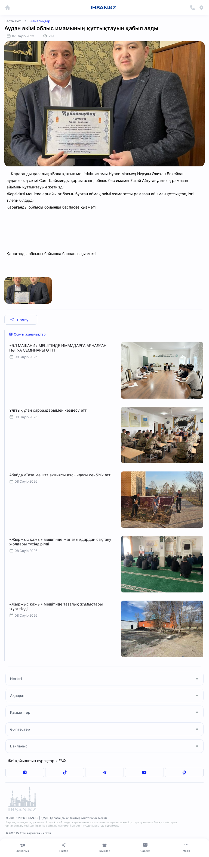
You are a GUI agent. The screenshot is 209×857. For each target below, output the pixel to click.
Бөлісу (19, 320)
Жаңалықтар (39, 21)
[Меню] (186, 847)
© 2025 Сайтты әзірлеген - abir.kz (28, 833)
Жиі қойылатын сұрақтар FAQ (37, 760)
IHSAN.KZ (103, 7)
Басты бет (12, 21)
